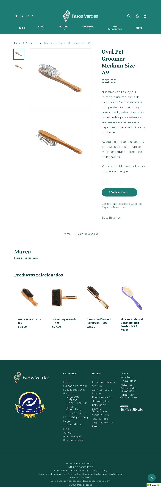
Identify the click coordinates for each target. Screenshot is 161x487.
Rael (95, 426)
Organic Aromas (102, 422)
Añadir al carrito (119, 192)
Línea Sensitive (76, 413)
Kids (66, 429)
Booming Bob (101, 401)
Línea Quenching (74, 408)
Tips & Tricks (128, 381)
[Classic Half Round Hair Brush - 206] (99, 297)
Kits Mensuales (73, 440)
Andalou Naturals (103, 382)
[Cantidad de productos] (111, 181)
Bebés (67, 382)
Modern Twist (101, 415)
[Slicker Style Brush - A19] (64, 297)
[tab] (66, 233)
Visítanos (126, 385)
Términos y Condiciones (128, 396)
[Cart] (145, 16)
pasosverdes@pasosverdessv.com (91, 480)
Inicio (18, 43)
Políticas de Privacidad (128, 389)
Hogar (67, 421)
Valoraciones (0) (88, 234)
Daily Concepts (102, 390)
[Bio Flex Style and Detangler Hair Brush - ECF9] (133, 297)
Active (67, 432)
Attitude (97, 386)
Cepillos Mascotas (113, 207)
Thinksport (99, 405)
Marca (67, 234)
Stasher (97, 393)
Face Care (69, 393)
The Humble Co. (102, 397)
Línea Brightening (75, 417)
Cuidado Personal (75, 386)
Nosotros (126, 377)
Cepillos (136, 203)
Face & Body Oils (74, 390)
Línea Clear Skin (77, 403)
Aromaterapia (72, 436)
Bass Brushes (111, 217)
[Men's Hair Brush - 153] (30, 297)
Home (124, 373)
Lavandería (73, 424)
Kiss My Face (100, 419)
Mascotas (32, 43)
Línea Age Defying (73, 398)
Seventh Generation (99, 410)
